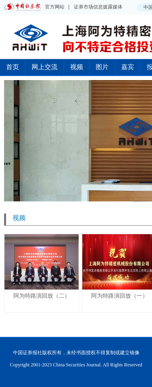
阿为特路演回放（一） (119, 296)
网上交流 (45, 66)
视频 (76, 66)
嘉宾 (127, 66)
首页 (12, 66)
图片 (102, 66)
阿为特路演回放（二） (41, 296)
